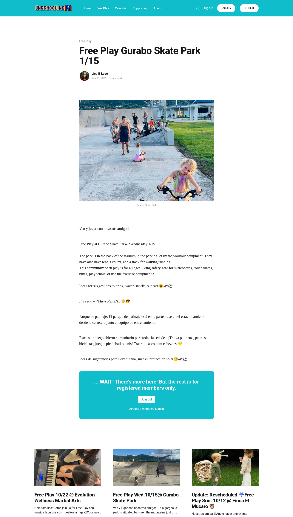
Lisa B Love (100, 73)
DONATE (249, 8)
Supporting (140, 8)
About (158, 8)
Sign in (208, 8)
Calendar (121, 8)
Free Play (103, 8)
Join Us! (226, 8)
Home (87, 8)
